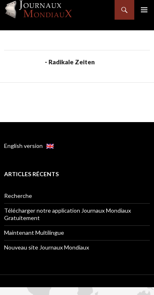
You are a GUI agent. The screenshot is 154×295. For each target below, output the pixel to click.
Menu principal (144, 10)
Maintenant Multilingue (34, 232)
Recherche (18, 195)
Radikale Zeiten (71, 62)
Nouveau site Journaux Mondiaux (46, 247)
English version (29, 145)
